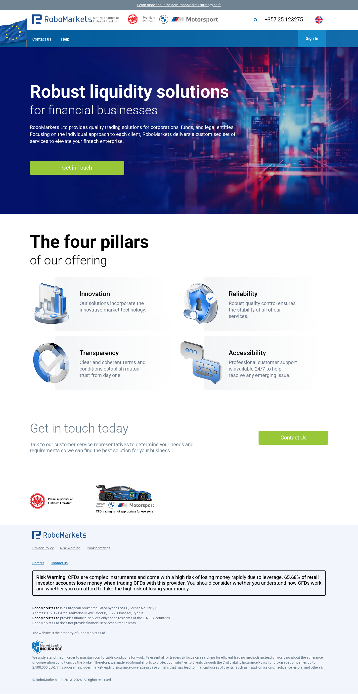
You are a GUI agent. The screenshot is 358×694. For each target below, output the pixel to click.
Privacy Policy (43, 547)
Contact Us (293, 438)
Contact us (41, 39)
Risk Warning (70, 547)
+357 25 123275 (282, 19)
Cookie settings (98, 547)
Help (65, 39)
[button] (62, 20)
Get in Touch (77, 168)
